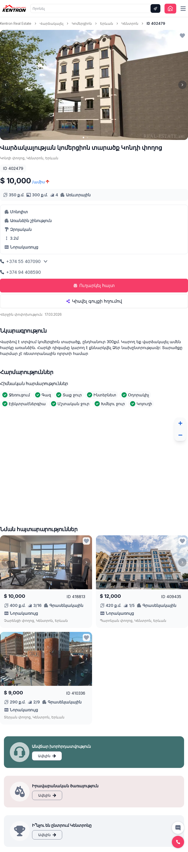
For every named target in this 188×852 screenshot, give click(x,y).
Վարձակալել (51, 23)
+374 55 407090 (20, 261)
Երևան (106, 23)
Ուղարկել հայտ (94, 285)
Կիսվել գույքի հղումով (94, 301)
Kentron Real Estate (15, 23)
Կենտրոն (129, 23)
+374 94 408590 (20, 272)
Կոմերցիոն (82, 23)
